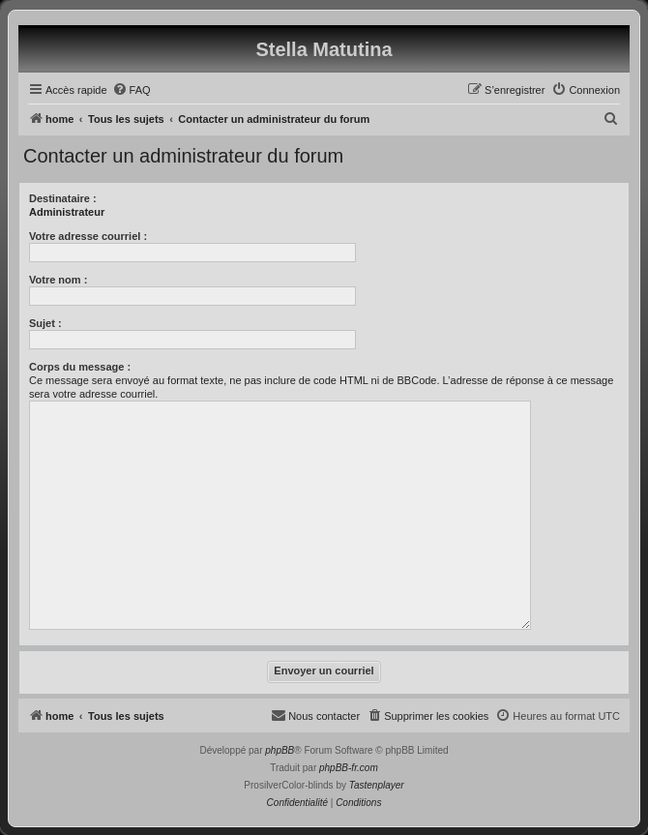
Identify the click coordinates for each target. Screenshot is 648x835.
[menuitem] (131, 90)
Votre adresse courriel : (88, 236)
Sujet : (45, 323)
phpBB (279, 750)
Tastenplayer (376, 785)
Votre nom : (58, 279)
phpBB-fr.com (348, 767)
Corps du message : (80, 367)
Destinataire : (63, 198)
